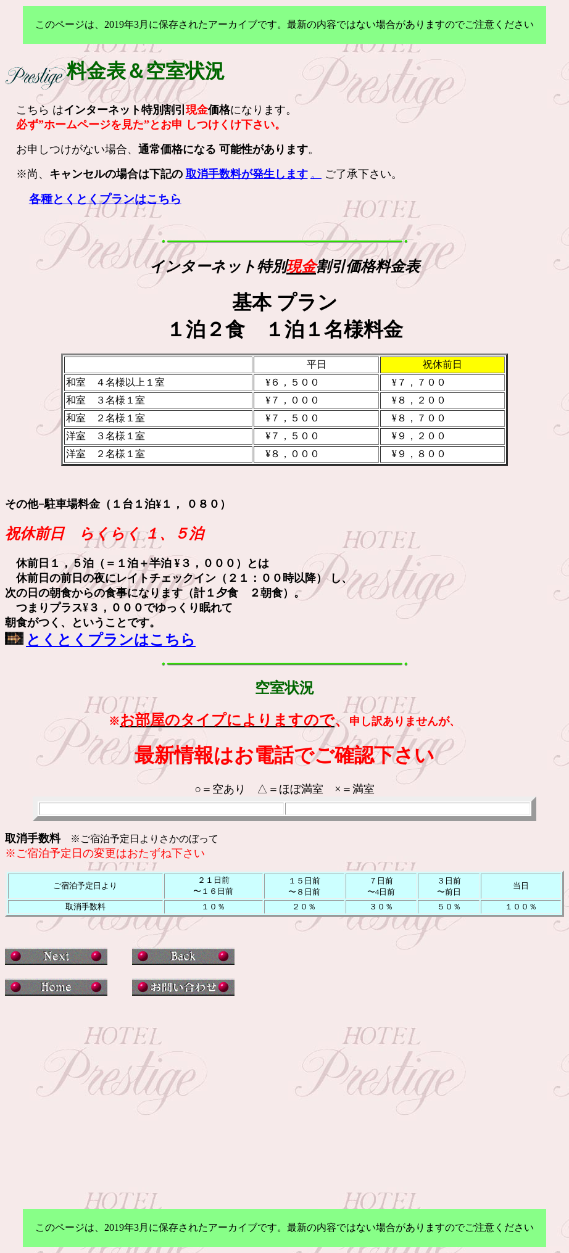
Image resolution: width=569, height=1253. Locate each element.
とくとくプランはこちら (111, 640)
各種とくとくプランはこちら (105, 198)
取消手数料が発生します (247, 174)
